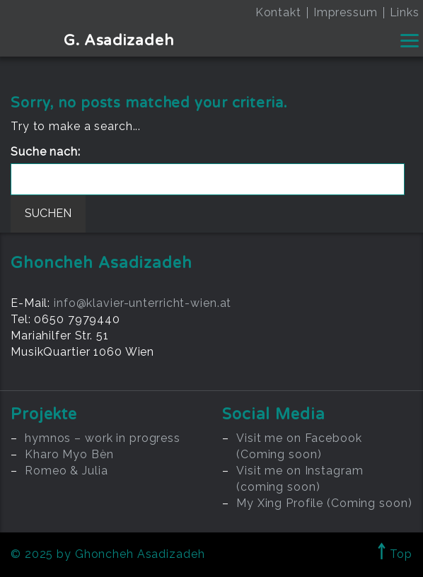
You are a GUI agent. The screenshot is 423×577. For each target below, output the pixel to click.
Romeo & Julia (66, 470)
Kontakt (278, 12)
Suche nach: (46, 151)
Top (394, 554)
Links (404, 12)
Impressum (345, 12)
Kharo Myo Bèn (69, 454)
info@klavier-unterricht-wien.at (142, 303)
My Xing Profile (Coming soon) (324, 503)
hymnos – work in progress (102, 438)
